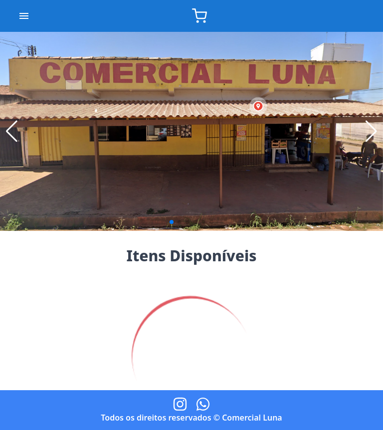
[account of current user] (24, 16)
